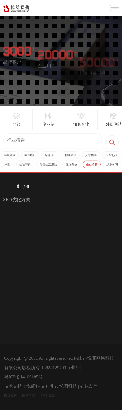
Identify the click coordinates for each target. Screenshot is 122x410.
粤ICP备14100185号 (23, 376)
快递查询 (10, 395)
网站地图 (47, 395)
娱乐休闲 (112, 166)
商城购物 (9, 157)
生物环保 (25, 166)
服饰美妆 (71, 166)
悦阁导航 (28, 395)
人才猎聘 (91, 157)
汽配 (7, 166)
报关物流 (70, 157)
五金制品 (111, 157)
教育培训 (30, 157)
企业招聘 (91, 166)
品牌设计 (50, 157)
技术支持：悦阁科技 (24, 386)
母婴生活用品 (48, 166)
